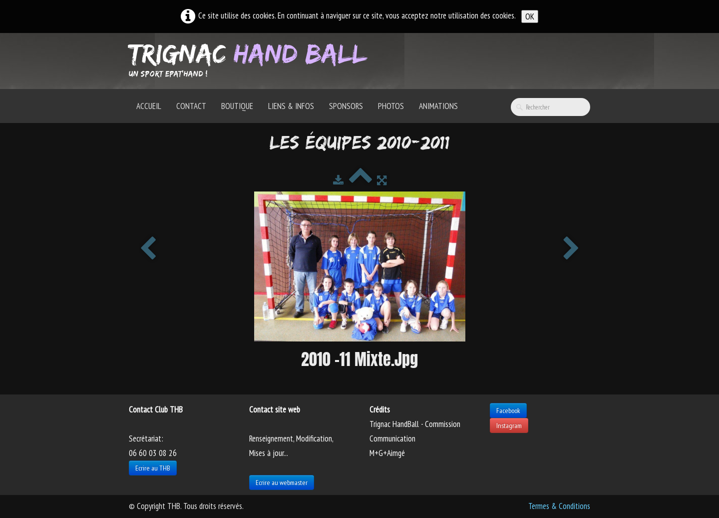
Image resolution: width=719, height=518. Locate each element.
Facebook (508, 410)
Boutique (237, 106)
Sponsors (346, 106)
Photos (391, 106)
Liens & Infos (291, 106)
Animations (438, 106)
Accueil (148, 106)
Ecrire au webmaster (282, 482)
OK (529, 16)
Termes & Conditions (559, 506)
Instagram (509, 425)
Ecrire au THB (152, 468)
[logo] (251, 60)
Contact (191, 106)
